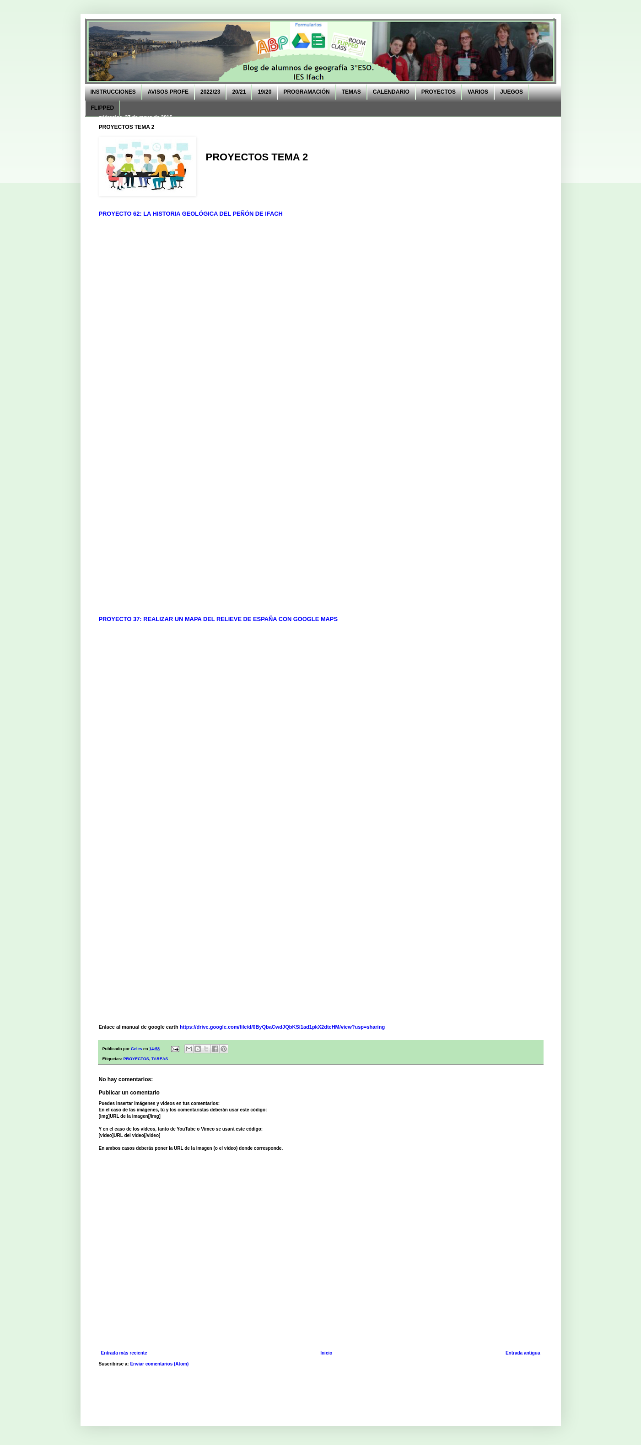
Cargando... (327, 411)
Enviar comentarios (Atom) (159, 1363)
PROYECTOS (136, 1059)
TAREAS (159, 1059)
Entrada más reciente (124, 1352)
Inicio (326, 1352)
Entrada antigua (523, 1352)
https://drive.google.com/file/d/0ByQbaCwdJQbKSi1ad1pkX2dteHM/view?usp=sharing (282, 1027)
